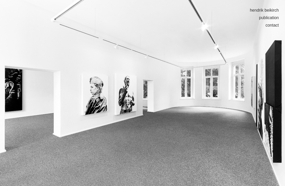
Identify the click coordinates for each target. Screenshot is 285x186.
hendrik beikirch (264, 10)
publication (269, 18)
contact (272, 25)
